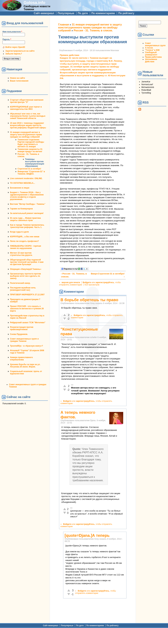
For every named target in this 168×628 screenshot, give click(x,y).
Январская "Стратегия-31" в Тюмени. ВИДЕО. (31, 172)
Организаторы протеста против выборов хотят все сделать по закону (25, 276)
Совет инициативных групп (155, 44)
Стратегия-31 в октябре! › (111, 275)
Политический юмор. (20, 283)
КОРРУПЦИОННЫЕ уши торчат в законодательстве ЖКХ (26, 108)
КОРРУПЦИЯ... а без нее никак (24, 236)
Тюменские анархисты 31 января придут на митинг (30, 150)
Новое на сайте (17, 78)
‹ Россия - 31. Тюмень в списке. (74, 275)
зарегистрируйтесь (104, 282)
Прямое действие (69, 55)
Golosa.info (34, 2)
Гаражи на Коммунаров (21, 209)
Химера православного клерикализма (21, 358)
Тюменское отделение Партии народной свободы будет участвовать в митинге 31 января (31, 143)
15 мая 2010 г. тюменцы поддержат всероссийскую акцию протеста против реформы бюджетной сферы (28, 125)
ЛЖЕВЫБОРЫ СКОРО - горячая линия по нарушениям (25, 247)
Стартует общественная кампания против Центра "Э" (26, 101)
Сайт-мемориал (44, 13)
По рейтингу (126, 13)
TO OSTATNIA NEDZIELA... (22, 183)
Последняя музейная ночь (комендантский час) (23, 289)
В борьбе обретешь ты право (89, 300)
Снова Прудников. (19, 334)
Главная (63, 24)
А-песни (149, 48)
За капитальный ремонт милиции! (26, 213)
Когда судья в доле (19, 232)
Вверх (92, 273)
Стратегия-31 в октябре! (29, 169)
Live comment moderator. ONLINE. (26, 178)
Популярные (66, 13)
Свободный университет (151, 53)
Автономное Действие (151, 60)
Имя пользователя (12, 32)
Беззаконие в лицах (19, 188)
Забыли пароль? (13, 54)
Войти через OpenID (15, 47)
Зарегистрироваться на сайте (19, 51)
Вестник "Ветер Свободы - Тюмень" (27, 204)
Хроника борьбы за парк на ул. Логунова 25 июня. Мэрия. (25, 365)
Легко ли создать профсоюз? (24, 241)
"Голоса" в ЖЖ (152, 50)
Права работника (153, 57)
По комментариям (103, 13)
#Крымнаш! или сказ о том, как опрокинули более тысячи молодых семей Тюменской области (27, 116)
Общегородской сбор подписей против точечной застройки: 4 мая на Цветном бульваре (26, 262)
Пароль (6, 39)
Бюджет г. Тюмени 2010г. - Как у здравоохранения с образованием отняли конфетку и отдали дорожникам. (27, 195)
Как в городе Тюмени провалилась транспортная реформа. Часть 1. (27, 226)
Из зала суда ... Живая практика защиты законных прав (25, 219)
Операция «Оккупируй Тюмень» (25, 269)
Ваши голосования (19, 81)
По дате (83, 13)
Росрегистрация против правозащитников (21, 328)
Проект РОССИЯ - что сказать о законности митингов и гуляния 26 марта (27, 308)
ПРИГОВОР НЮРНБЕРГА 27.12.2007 (27, 294)
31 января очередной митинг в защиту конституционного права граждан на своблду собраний (26, 134)
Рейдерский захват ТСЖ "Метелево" (27, 322)
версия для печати (71, 282)
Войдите (87, 282)
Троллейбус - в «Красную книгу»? (26, 346)
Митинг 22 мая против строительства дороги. (21, 254)
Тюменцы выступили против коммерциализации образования (34, 162)
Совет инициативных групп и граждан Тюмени (24, 340)
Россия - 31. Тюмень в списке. (93, 30)
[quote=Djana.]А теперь (87, 535)
